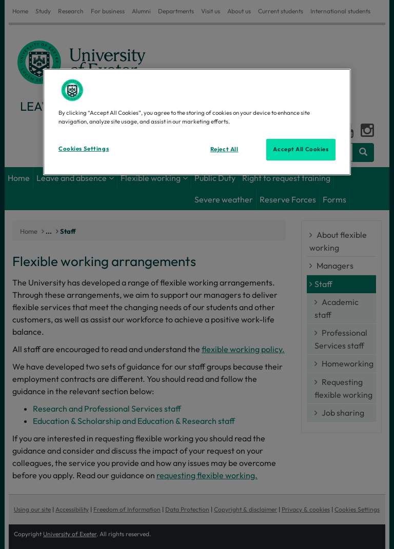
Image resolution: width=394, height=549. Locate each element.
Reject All (224, 149)
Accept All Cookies (300, 149)
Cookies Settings (83, 148)
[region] (197, 122)
